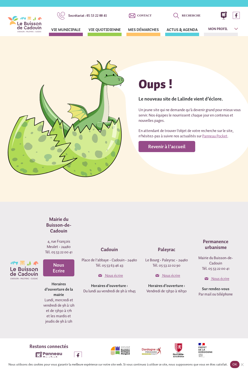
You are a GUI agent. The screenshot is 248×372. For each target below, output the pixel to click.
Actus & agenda (182, 29)
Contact (144, 15)
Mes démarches (143, 29)
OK (234, 364)
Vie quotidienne (105, 29)
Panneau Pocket (214, 136)
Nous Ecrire (59, 268)
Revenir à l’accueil (167, 146)
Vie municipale (66, 29)
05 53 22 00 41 (87, 15)
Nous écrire (110, 275)
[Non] (242, 364)
